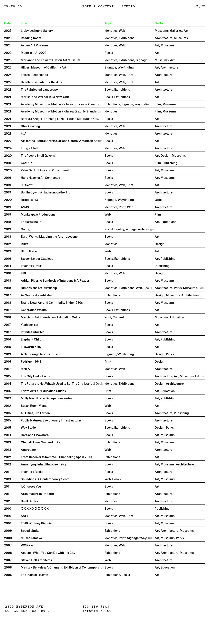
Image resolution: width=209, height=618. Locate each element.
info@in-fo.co (97, 610)
